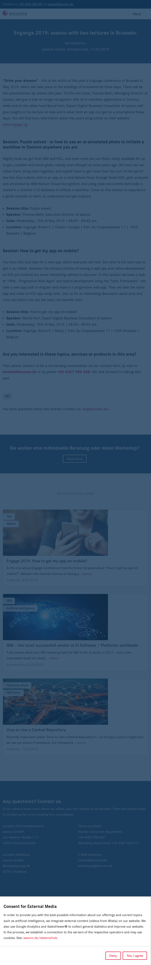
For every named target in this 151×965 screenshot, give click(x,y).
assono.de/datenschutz (40, 938)
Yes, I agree (135, 955)
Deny (113, 955)
